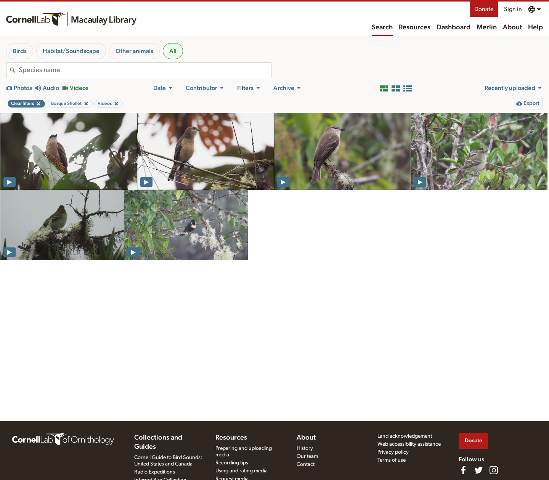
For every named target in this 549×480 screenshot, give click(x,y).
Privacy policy (393, 452)
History (305, 448)
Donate (483, 9)
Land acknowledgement (404, 436)
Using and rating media (241, 471)
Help (535, 27)
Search (382, 27)
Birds (20, 51)
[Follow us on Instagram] (493, 470)
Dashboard (453, 27)
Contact (306, 464)
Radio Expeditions (154, 472)
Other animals (134, 51)
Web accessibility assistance (409, 444)
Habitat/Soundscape (71, 51)
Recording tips (231, 463)
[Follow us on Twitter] (478, 470)
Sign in (513, 9)
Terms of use (391, 460)
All (173, 51)
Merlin (487, 27)
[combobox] (145, 70)
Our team (307, 456)
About (512, 27)
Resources (414, 27)
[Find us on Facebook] (463, 470)
